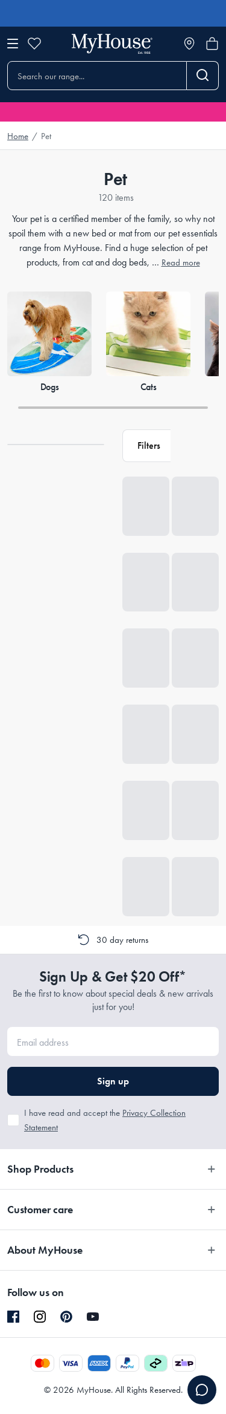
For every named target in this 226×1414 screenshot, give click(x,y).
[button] (146, 445)
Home (17, 136)
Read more (181, 262)
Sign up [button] (113, 1081)
